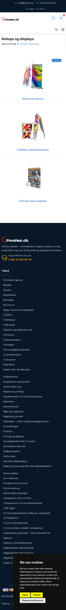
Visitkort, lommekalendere (17, 543)
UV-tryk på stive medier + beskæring (23, 528)
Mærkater (8, 401)
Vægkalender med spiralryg (18, 548)
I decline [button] (37, 595)
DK (40, 9)
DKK (30, 9)
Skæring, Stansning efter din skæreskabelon (27, 466)
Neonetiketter (11, 406)
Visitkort (7, 538)
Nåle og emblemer (13, 411)
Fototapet (8, 344)
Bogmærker (10, 295)
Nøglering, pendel (13, 416)
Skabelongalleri (11, 451)
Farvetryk (8, 335)
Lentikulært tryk (12, 386)
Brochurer (9, 305)
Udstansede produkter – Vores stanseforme (26, 533)
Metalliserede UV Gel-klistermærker (22, 396)
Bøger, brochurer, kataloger (18, 310)
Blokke (7, 290)
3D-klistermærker (13, 280)
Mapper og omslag (13, 391)
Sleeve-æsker (10, 473)
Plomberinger (11, 426)
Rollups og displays (13, 436)
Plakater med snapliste (33, 201)
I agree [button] (25, 595)
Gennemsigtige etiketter (16, 349)
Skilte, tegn (9, 456)
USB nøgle (9, 508)
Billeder (7, 285)
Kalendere (9, 364)
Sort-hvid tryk (10, 478)
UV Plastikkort (11, 518)
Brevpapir (8, 300)
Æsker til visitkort (12, 563)
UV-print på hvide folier (15, 523)
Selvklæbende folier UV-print (19, 441)
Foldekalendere (12, 340)
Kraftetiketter (10, 376)
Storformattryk (11, 488)
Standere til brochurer (15, 483)
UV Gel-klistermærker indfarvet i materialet (26, 513)
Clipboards (9, 325)
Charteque (9, 320)
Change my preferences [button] (32, 600)
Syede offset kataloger (15, 493)
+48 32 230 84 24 (46, 3)
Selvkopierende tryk (14, 446)
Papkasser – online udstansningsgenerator (26, 421)
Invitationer (9, 359)
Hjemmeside (9, 44)
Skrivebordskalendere (15, 461)
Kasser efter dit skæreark (16, 369)
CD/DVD (7, 315)
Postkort (8, 431)
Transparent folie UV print (17, 498)
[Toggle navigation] (62, 29)
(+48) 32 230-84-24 (20, 259)
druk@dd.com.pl (24, 3)
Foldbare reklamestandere (33, 149)
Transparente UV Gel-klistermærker (22, 503)
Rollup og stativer (33, 98)
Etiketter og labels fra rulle (17, 330)
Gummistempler (12, 354)
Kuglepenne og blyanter (16, 381)
